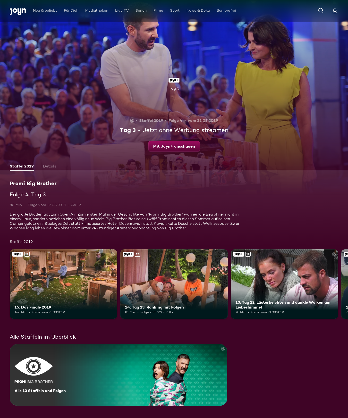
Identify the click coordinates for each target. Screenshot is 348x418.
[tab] (22, 166)
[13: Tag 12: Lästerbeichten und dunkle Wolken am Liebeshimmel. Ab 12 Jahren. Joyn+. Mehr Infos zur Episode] (284, 284)
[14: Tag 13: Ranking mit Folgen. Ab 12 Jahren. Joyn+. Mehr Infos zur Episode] (174, 284)
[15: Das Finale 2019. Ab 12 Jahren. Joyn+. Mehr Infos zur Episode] (63, 284)
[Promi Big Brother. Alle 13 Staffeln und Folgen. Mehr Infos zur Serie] (118, 375)
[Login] (335, 11)
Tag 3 (174, 88)
